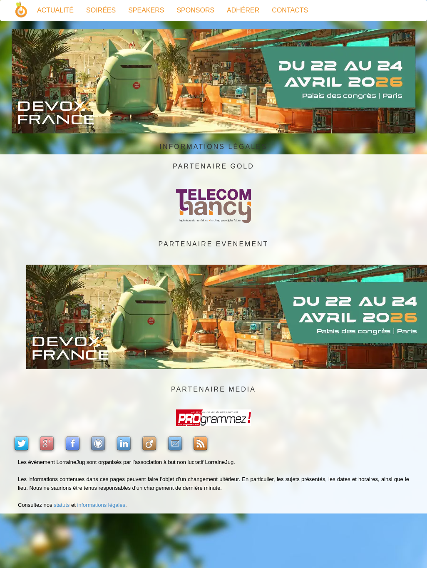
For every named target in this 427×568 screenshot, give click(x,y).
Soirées (101, 10)
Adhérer (243, 10)
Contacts (290, 10)
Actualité (55, 10)
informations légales (101, 505)
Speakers (146, 10)
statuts (62, 505)
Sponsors (195, 10)
